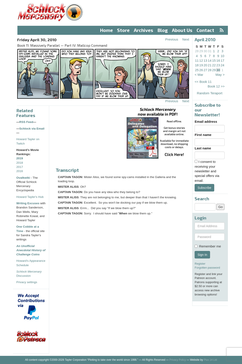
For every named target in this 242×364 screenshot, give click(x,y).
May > (220, 74)
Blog (163, 30)
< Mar (199, 74)
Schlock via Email (32, 128)
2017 (19, 167)
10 (222, 56)
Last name (203, 148)
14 (210, 60)
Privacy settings (26, 282)
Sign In (202, 254)
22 (214, 65)
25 (197, 70)
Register (200, 263)
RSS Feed (26, 122)
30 (205, 51)
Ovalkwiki (23, 177)
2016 (19, 171)
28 (197, 51)
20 (205, 65)
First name (203, 135)
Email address (206, 121)
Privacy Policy (177, 359)
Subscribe (204, 187)
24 (222, 65)
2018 (19, 162)
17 (222, 60)
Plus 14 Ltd (210, 359)
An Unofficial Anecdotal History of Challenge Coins (30, 250)
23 (218, 65)
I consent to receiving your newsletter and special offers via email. (207, 171)
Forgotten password (207, 267)
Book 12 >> (216, 86)
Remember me (208, 246)
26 (201, 70)
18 (197, 65)
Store (123, 30)
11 (197, 60)
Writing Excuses (27, 203)
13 (205, 60)
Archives (143, 30)
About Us (182, 30)
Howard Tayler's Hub (30, 197)
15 (214, 60)
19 (201, 65)
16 (218, 60)
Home (106, 30)
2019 (19, 158)
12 (201, 60)
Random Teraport (209, 93)
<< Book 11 (203, 82)
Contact (205, 30)
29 (201, 51)
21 (210, 65)
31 (210, 51)
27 (205, 70)
